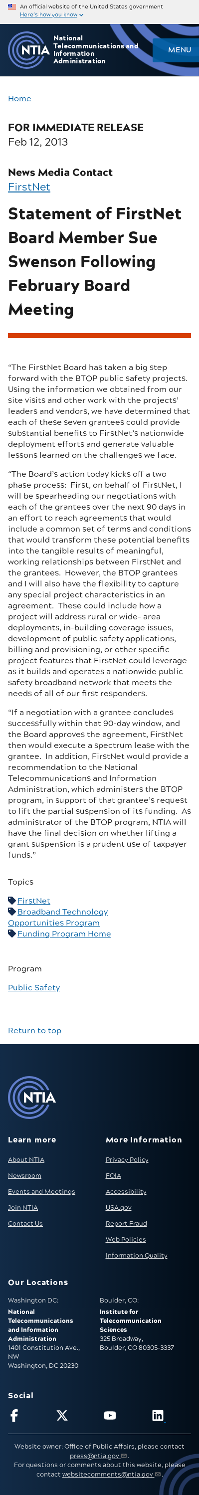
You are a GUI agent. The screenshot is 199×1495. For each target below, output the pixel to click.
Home (19, 98)
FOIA (113, 1175)
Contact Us (25, 1223)
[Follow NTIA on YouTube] (123, 1417)
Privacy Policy (127, 1159)
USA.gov (119, 1207)
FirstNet (29, 187)
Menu (179, 50)
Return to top (34, 1030)
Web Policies (126, 1239)
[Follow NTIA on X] (75, 1417)
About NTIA (26, 1159)
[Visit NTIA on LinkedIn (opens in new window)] (171, 1417)
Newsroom (24, 1175)
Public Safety (34, 987)
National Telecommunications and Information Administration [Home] (96, 50)
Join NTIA (23, 1207)
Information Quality (137, 1255)
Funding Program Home (64, 934)
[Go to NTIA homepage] (29, 50)
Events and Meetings (41, 1191)
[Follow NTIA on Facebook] (27, 1417)
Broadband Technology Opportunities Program (58, 918)
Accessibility (126, 1191)
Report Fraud (126, 1223)
